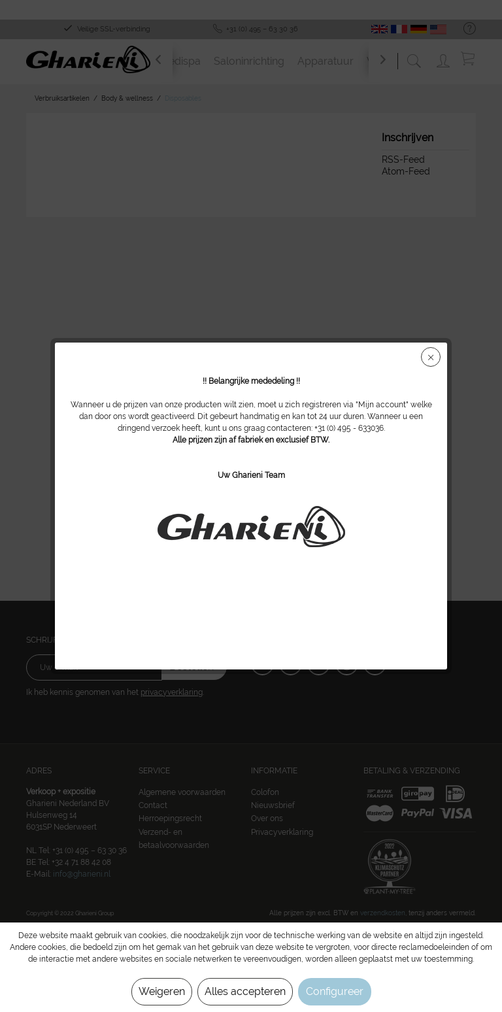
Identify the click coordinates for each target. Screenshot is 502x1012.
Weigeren (162, 991)
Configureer (334, 991)
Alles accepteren (245, 991)
